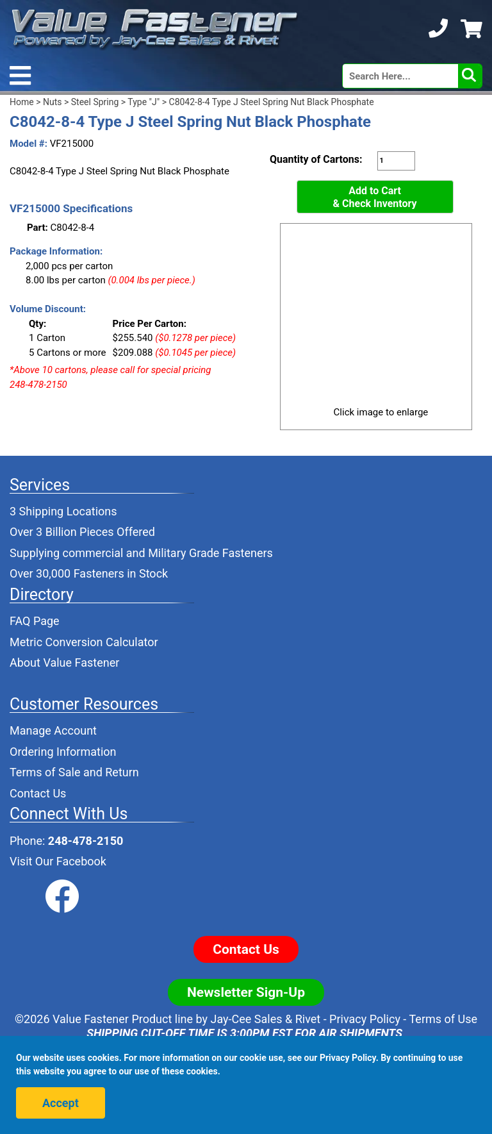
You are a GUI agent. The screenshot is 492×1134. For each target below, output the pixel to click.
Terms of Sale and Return (74, 772)
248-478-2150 (85, 840)
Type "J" (143, 102)
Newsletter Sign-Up (246, 992)
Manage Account (53, 730)
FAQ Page (35, 621)
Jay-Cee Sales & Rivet (266, 1019)
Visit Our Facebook (58, 861)
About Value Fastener (64, 662)
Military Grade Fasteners (210, 553)
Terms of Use (443, 1019)
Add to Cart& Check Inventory (375, 197)
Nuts (52, 102)
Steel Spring (95, 102)
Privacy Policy (364, 1019)
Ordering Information (63, 751)
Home (22, 102)
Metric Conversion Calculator (84, 642)
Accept (60, 1103)
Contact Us (38, 793)
